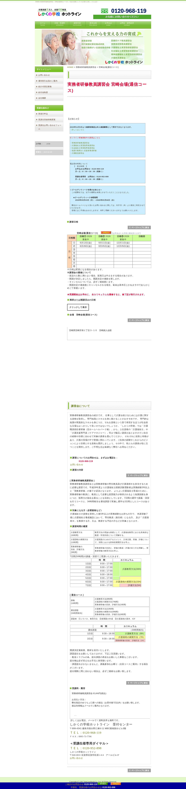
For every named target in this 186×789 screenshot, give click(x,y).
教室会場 (93, 24)
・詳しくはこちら (77, 130)
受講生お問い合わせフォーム (49, 127)
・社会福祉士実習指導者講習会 (82, 148)
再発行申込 (43, 114)
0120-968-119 (90, 784)
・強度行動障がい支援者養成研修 (83, 151)
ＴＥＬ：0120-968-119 (85, 732)
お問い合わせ (76, 464)
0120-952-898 (108, 787)
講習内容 (77, 24)
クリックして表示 (78, 307)
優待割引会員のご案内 (47, 81)
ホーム (42, 24)
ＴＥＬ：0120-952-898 (86, 748)
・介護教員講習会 (77, 153)
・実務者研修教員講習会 (80, 143)
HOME (70, 67)
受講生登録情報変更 (47, 120)
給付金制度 (43, 92)
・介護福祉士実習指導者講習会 (82, 145)
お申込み (108, 24)
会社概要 (42, 98)
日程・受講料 (60, 24)
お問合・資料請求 (127, 24)
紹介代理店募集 (45, 87)
